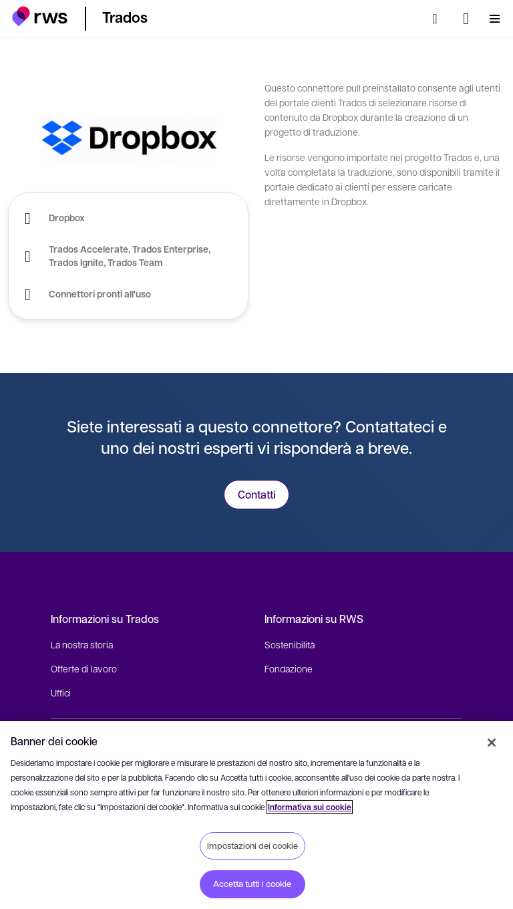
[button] (40, 16)
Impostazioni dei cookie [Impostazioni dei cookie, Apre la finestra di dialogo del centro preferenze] (252, 845)
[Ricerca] (439, 19)
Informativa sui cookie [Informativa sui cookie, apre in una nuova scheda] (309, 807)
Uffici (61, 692)
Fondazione (289, 668)
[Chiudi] (491, 742)
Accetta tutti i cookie (252, 884)
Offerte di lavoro (84, 668)
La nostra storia (82, 644)
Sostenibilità (290, 644)
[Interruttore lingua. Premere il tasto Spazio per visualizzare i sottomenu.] (466, 19)
